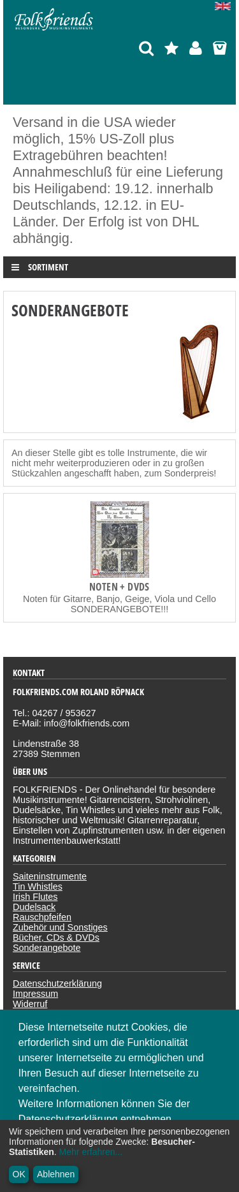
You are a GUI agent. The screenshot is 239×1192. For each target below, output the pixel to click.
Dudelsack (34, 907)
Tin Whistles (37, 886)
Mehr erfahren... (91, 1152)
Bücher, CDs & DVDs (56, 937)
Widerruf (30, 1004)
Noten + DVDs (119, 587)
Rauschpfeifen (42, 917)
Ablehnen (56, 1174)
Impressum (35, 994)
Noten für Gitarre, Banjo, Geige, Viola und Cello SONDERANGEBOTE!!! (119, 604)
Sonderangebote (46, 948)
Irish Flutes (35, 897)
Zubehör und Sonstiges (60, 927)
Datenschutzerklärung (57, 983)
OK (19, 1174)
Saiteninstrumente (50, 876)
